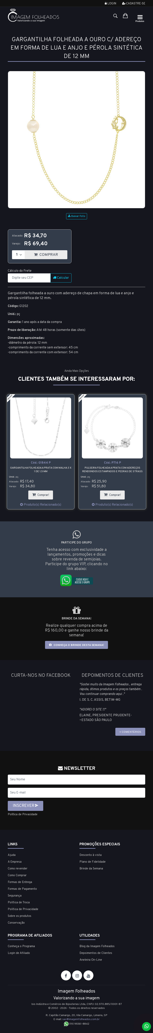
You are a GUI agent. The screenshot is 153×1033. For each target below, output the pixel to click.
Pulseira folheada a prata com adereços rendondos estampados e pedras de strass (112, 469)
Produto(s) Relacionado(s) (40, 505)
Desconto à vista (90, 855)
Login (110, 4)
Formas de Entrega (20, 882)
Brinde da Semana (91, 868)
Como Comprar (17, 875)
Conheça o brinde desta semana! (76, 645)
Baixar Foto (76, 216)
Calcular (61, 278)
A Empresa (15, 862)
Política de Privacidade (24, 814)
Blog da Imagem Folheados (97, 946)
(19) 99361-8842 (77, 1023)
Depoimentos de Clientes (95, 953)
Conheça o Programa (21, 946)
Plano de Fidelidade (92, 862)
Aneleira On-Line (90, 960)
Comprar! (42, 494)
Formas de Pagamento (22, 889)
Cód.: (41, 463)
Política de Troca (19, 902)
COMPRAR (50, 253)
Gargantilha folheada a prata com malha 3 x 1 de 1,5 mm (40, 469)
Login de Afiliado (19, 953)
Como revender (17, 868)
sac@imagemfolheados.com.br (81, 1019)
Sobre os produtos (19, 916)
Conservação (16, 923)
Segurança (15, 896)
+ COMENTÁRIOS (130, 732)
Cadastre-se (133, 4)
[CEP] (29, 278)
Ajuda (12, 855)
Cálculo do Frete (19, 271)
